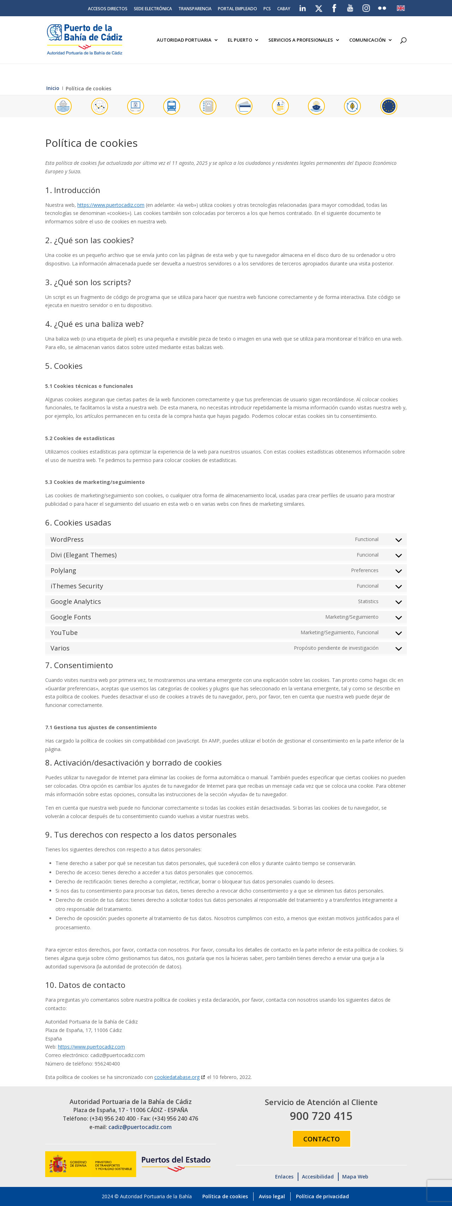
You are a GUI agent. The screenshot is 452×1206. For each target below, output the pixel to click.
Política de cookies (225, 1196)
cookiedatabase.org (177, 1077)
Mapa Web (355, 1176)
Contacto (321, 1138)
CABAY (283, 9)
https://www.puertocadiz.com (110, 205)
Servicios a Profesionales (300, 40)
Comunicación (367, 40)
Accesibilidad (318, 1176)
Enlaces (284, 1176)
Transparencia (195, 9)
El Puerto (240, 40)
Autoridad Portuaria (184, 40)
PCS (267, 9)
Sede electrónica (153, 9)
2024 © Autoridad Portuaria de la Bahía (147, 1196)
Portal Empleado (237, 9)
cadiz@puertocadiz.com (140, 1127)
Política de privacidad (322, 1196)
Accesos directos (107, 9)
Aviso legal (272, 1196)
